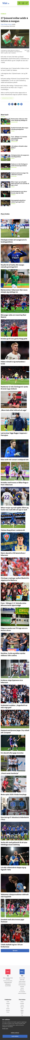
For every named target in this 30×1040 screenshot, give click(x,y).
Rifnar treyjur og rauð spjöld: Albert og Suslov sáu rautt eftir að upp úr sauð (20, 183)
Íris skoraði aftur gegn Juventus (12, 753)
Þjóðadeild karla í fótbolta (7, 98)
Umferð (22, 988)
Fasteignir (22, 1003)
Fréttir (8, 1001)
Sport (8, 1005)
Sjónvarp (8, 1010)
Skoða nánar (5, 1028)
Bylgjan (22, 1010)
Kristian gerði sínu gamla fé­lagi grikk (14, 339)
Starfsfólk (22, 986)
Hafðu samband (22, 981)
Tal (22, 1015)
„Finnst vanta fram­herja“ (10, 773)
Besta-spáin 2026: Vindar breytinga (13, 794)
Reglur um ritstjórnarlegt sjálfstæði (8, 979)
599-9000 (9, 985)
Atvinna (22, 1005)
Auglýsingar (22, 979)
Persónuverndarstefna (8, 980)
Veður (22, 1008)
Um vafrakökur (22, 991)
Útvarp (8, 1012)
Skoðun (7, 1008)
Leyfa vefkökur (15, 1036)
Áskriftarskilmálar (22, 984)
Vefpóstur (22, 990)
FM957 (22, 1012)
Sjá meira (15, 950)
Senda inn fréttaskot (22, 993)
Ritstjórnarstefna (22, 983)
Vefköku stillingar (15, 1032)
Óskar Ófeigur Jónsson (6, 24)
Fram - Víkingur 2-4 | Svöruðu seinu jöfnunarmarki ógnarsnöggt (19, 138)
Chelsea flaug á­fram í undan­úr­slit (13, 530)
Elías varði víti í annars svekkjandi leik (14, 460)
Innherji (22, 1001)
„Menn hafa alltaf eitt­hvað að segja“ (14, 410)
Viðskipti (8, 1003)
